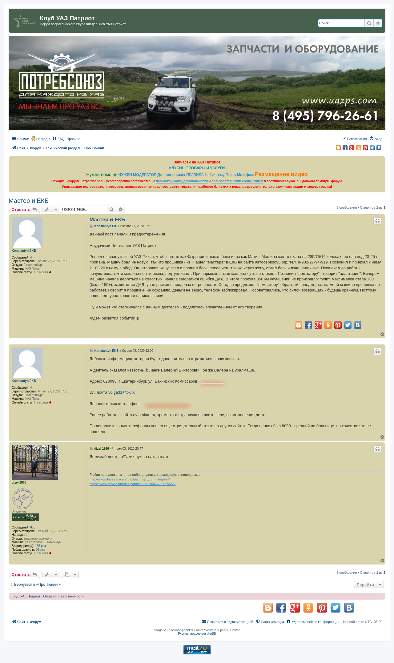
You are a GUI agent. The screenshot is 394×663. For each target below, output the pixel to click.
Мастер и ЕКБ (29, 200)
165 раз (40, 546)
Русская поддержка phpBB (197, 633)
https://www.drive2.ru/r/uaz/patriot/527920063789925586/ (132, 484)
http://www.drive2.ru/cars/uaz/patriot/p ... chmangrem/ (130, 479)
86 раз (40, 549)
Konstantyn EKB (24, 250)
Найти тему (215, 175)
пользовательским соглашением (237, 181)
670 (32, 527)
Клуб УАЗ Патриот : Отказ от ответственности (47, 596)
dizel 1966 (19, 482)
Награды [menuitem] (43, 139)
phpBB (186, 630)
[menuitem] (58, 139)
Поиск (231, 175)
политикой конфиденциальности (182, 181)
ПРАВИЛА (195, 175)
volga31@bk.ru (121, 392)
